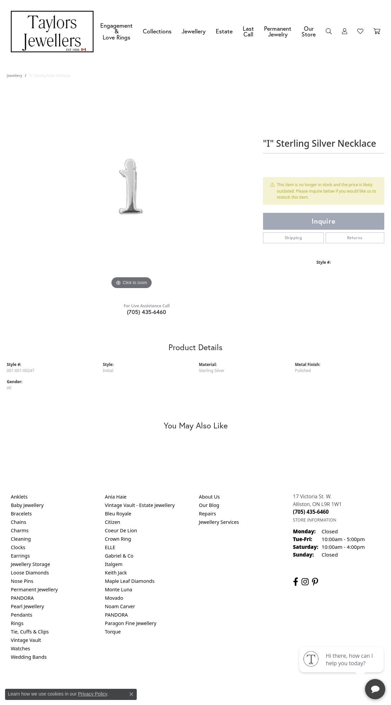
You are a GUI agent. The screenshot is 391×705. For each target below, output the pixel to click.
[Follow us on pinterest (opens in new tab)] (315, 582)
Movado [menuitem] (114, 598)
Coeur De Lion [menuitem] (121, 530)
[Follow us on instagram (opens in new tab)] (305, 582)
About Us (209, 497)
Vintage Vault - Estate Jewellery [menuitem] (140, 505)
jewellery (14, 75)
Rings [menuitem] (17, 623)
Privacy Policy (162, 684)
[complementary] (342, 668)
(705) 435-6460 (146, 311)
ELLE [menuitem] (110, 547)
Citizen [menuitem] (113, 522)
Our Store (309, 31)
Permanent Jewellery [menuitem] (34, 589)
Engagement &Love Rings (116, 31)
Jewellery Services (219, 522)
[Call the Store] (311, 511)
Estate (224, 31)
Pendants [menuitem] (21, 615)
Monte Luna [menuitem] (118, 589)
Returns (355, 237)
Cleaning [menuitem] (21, 539)
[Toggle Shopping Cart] (376, 31)
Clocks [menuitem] (18, 547)
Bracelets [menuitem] (21, 513)
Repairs (207, 513)
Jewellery (194, 31)
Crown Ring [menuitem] (118, 539)
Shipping (293, 237)
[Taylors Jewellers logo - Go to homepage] (53, 31)
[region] (131, 189)
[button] (329, 31)
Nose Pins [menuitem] (22, 581)
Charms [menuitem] (19, 530)
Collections (157, 31)
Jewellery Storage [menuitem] (30, 564)
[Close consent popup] (131, 694)
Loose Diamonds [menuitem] (30, 572)
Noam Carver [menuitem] (120, 606)
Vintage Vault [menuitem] (26, 640)
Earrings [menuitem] (20, 556)
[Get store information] (315, 520)
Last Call (248, 31)
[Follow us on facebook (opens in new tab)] (295, 582)
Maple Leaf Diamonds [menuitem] (130, 581)
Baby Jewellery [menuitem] (27, 505)
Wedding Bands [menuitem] (29, 657)
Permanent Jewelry (277, 31)
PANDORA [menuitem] (22, 598)
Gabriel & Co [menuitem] (119, 556)
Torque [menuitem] (113, 631)
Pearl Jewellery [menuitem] (27, 606)
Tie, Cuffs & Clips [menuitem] (30, 631)
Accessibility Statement (252, 684)
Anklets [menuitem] (19, 497)
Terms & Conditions (202, 684)
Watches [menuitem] (20, 648)
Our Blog (209, 505)
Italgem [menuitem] (114, 564)
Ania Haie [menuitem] (116, 497)
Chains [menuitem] (18, 522)
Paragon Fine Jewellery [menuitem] (131, 623)
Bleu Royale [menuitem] (118, 513)
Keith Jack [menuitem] (116, 572)
